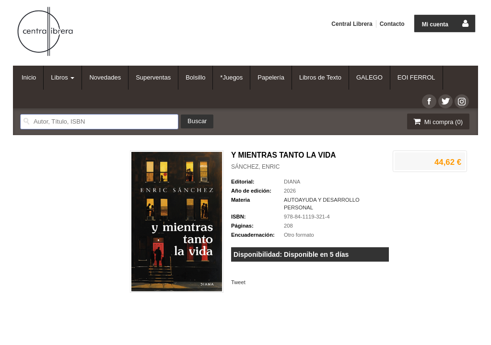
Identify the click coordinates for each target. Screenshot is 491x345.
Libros (62, 77)
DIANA (292, 181)
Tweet (238, 282)
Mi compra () (437, 121)
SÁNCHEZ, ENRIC (255, 166)
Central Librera (351, 24)
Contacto (392, 24)
